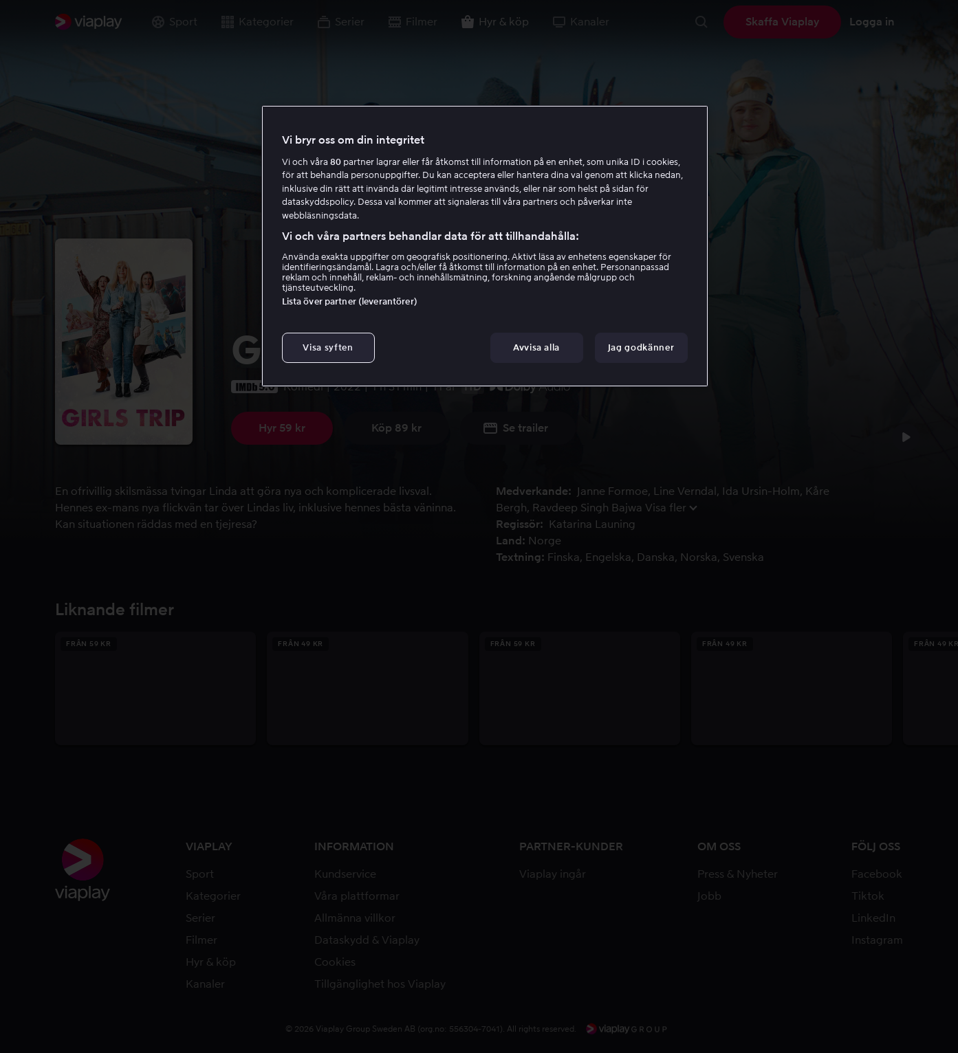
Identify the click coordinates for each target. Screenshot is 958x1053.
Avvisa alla (536, 347)
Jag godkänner (641, 347)
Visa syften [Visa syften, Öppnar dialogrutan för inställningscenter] (328, 347)
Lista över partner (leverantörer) (349, 301)
